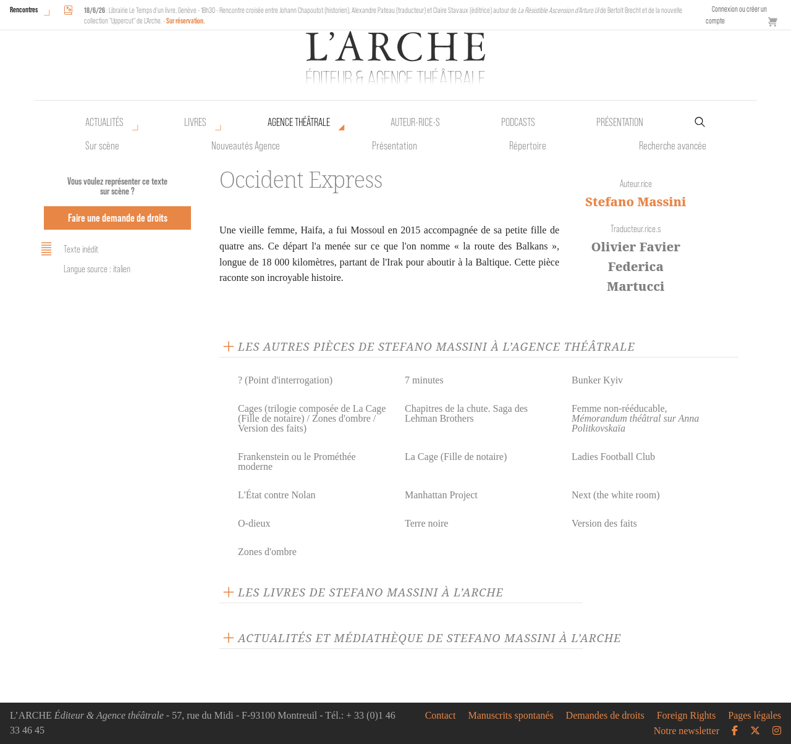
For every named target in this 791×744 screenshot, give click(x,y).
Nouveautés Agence (245, 146)
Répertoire (527, 146)
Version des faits (604, 523)
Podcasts (518, 122)
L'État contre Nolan (277, 495)
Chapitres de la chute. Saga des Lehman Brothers (466, 413)
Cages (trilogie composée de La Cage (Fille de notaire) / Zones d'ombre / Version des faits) (312, 418)
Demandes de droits (605, 716)
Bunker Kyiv (597, 380)
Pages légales (754, 716)
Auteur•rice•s (415, 122)
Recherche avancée (672, 146)
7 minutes (424, 380)
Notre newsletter (686, 731)
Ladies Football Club (613, 456)
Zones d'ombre (267, 551)
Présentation (394, 146)
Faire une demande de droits (117, 217)
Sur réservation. (185, 20)
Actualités (104, 122)
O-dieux (254, 523)
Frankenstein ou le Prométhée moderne (297, 461)
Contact (440, 716)
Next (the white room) (616, 495)
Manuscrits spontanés (510, 716)
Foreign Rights (686, 716)
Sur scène (102, 146)
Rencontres (24, 9)
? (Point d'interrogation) (285, 380)
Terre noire (426, 523)
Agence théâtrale (299, 122)
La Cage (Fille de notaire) (456, 456)
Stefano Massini (635, 201)
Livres (195, 122)
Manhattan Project (441, 495)
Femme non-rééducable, (635, 418)
